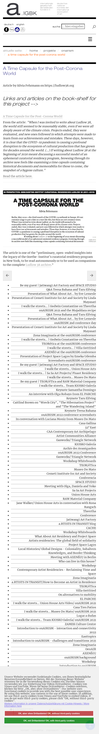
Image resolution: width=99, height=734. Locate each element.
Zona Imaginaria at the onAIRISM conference (64, 335)
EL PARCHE (88, 599)
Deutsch (9, 24)
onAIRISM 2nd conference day (75, 323)
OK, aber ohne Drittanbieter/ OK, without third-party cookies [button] (49, 713)
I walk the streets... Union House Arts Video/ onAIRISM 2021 (54, 603)
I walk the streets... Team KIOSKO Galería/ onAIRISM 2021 (56, 620)
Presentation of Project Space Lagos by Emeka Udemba (58, 356)
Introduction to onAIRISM (77, 666)
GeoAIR (90, 649)
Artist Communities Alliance (76, 436)
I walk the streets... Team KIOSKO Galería (67, 385)
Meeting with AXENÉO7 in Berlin (73, 557)
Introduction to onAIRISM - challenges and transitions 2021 (54, 640)
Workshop (89, 565)
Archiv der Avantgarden (79, 448)
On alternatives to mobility (77, 595)
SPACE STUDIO (85, 482)
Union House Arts (84, 494)
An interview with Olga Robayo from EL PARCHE (62, 394)
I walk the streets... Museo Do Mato (71, 377)
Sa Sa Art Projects (84, 490)
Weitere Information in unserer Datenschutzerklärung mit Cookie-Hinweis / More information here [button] (46, 704)
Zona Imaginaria (84, 578)
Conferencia (87, 478)
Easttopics (88, 636)
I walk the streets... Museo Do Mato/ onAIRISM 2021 (60, 611)
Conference (88, 515)
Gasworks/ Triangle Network (76, 440)
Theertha (89, 511)
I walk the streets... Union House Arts (70, 369)
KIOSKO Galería (85, 444)
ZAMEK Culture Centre (80, 624)
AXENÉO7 (89, 653)
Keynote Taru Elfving (81, 398)
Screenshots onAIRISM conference (72, 360)
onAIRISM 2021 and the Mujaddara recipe (67, 310)
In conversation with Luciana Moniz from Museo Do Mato (56, 419)
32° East (90, 427)
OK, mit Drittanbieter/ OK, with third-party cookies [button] (49, 720)
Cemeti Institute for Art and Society (71, 473)
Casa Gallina (87, 423)
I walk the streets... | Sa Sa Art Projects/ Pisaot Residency (57, 373)
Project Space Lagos (82, 545)
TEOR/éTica (87, 465)
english (20, 24)
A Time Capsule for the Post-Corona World (32, 116)
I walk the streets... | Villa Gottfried (71, 348)
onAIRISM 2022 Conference (77, 452)
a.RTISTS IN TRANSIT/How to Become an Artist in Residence (54, 582)
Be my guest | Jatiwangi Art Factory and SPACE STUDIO (58, 285)
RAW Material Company (79, 499)
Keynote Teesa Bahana (80, 410)
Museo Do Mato (85, 469)
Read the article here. (17, 176)
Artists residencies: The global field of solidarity (62, 540)
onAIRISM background (80, 657)
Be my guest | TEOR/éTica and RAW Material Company (58, 381)
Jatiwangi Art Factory (81, 519)
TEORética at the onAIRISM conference (69, 344)
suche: (57, 26)
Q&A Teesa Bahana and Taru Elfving (71, 289)
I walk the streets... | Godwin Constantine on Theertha (58, 306)
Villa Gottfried (86, 590)
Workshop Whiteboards (79, 461)
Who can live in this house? (77, 561)
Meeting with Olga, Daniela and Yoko (70, 486)
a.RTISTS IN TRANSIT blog (77, 524)
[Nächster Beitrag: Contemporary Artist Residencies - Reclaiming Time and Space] (91, 275)
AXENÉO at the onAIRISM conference (70, 352)
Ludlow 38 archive (38, 265)
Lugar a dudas (86, 615)
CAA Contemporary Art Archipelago (71, 431)
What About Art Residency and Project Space (65, 536)
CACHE (91, 528)
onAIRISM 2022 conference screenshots (68, 415)
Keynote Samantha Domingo (76, 390)
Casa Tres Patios (84, 607)
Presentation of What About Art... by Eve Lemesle (62, 294)
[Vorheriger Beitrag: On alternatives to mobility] (7, 275)
